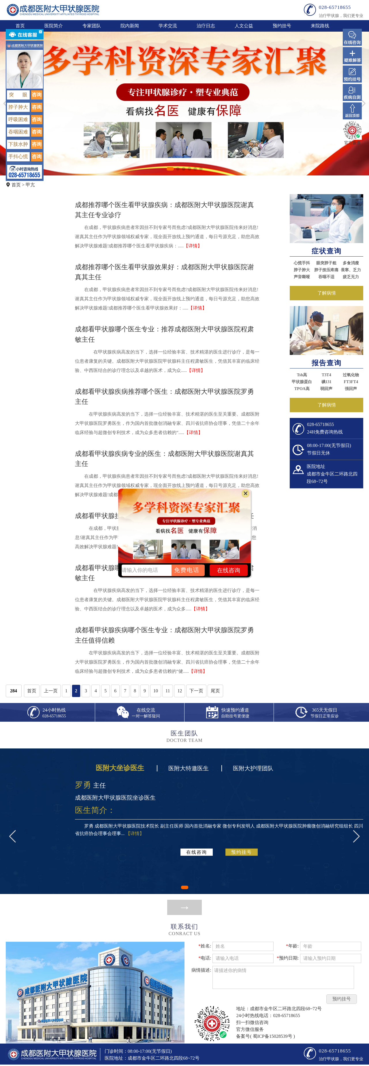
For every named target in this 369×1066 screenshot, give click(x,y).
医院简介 (53, 25)
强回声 (351, 389)
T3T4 (326, 375)
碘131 (326, 382)
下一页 (196, 690)
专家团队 (91, 25)
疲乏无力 (351, 277)
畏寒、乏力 (351, 270)
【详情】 (193, 245)
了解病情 (326, 293)
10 (155, 690)
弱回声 (326, 389)
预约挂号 (282, 25)
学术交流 (168, 25)
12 (179, 690)
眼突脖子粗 (326, 263)
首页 (20, 25)
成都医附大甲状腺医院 (53, 10)
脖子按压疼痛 (326, 270)
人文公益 (244, 25)
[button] (170, 169)
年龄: (292, 945)
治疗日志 (206, 25)
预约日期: (288, 958)
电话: (204, 958)
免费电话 (186, 570)
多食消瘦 (351, 263)
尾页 (215, 690)
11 (167, 690)
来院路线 (320, 25)
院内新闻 (130, 25)
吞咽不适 (326, 277)
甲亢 (30, 184)
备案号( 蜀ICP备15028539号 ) (265, 1036)
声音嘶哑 (302, 277)
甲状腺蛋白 (302, 382)
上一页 (51, 690)
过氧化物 (351, 375)
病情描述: (201, 970)
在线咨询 (196, 852)
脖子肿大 (302, 270)
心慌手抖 (302, 263)
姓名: (204, 945)
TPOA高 (302, 389)
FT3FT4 (351, 382)
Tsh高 (302, 375)
